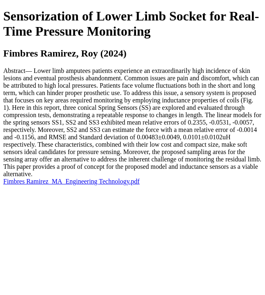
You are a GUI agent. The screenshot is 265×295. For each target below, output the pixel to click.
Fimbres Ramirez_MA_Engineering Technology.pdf (71, 181)
